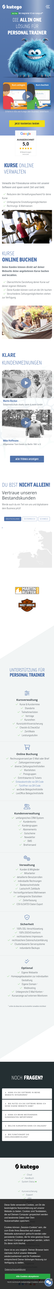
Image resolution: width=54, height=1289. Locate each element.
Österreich (29, 519)
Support (29, 1194)
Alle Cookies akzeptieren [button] (27, 1276)
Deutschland (12, 519)
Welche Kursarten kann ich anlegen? (27, 1126)
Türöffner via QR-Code (29, 785)
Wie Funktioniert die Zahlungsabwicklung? (17, 1135)
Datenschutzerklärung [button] (15, 1269)
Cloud (29, 1174)
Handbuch (29, 1178)
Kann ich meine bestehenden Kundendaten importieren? (21, 1116)
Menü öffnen (48, 5)
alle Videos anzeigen (27, 459)
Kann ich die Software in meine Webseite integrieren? (22, 1093)
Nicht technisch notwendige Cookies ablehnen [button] (27, 1282)
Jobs (29, 1198)
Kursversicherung (29, 1191)
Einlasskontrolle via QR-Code (30, 781)
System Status (28, 1181)
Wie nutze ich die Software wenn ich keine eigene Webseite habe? (25, 1104)
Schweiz (44, 519)
